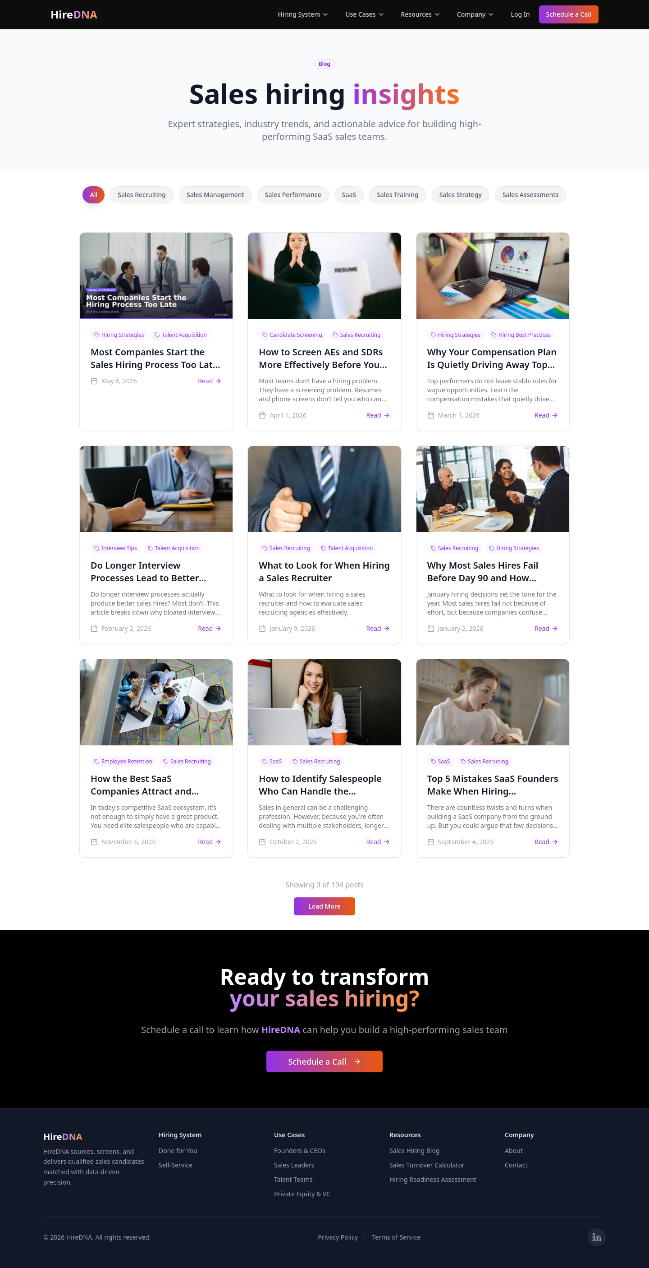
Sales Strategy (460, 194)
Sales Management (215, 194)
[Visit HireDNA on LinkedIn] (597, 1237)
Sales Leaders (294, 1165)
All (93, 194)
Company (476, 14)
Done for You (178, 1150)
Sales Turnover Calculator (427, 1165)
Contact (516, 1165)
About (514, 1150)
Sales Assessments (531, 194)
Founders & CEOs (299, 1150)
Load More (324, 906)
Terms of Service (396, 1237)
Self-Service (175, 1165)
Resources (421, 14)
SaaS (349, 194)
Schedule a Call (568, 14)
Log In (520, 14)
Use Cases (364, 14)
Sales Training (398, 194)
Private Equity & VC (302, 1194)
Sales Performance (293, 194)
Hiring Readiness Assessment (432, 1179)
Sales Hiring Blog (414, 1150)
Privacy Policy (337, 1237)
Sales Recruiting (142, 194)
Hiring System (303, 14)
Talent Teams (293, 1179)
